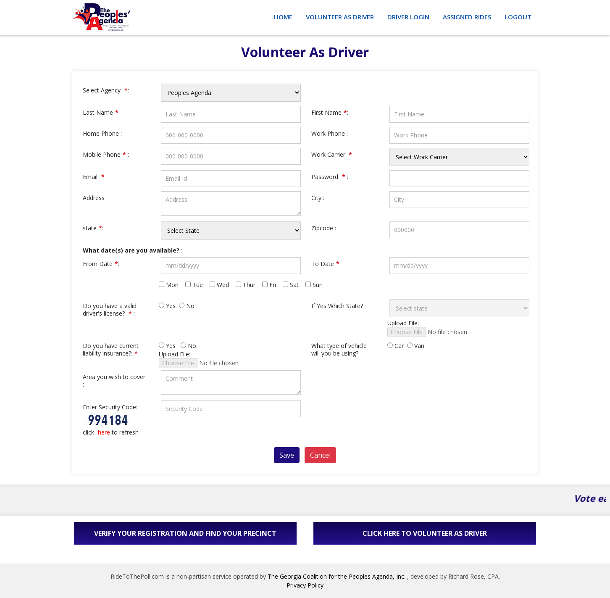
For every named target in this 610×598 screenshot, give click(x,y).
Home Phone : (102, 133)
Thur (248, 285)
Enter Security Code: (110, 407)
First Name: (329, 112)
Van (415, 346)
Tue (196, 285)
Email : (95, 177)
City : (317, 198)
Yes (167, 306)
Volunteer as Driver (340, 17)
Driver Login (408, 17)
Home (283, 17)
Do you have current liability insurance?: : (112, 349)
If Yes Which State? (337, 306)
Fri (271, 285)
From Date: (101, 264)
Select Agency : (106, 90)
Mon (171, 285)
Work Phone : (329, 133)
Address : (95, 198)
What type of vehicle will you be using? (339, 349)
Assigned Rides (467, 17)
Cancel (320, 455)
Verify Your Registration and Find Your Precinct (185, 533)
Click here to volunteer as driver (425, 533)
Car (395, 346)
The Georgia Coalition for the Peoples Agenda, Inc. (336, 576)
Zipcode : (323, 228)
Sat (293, 285)
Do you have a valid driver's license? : (110, 309)
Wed (222, 285)
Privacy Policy (305, 585)
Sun (316, 285)
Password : (329, 177)
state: (93, 228)
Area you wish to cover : (114, 380)
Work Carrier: (331, 154)
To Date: (326, 264)
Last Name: (101, 112)
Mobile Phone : (106, 154)
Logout (518, 17)
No (187, 306)
